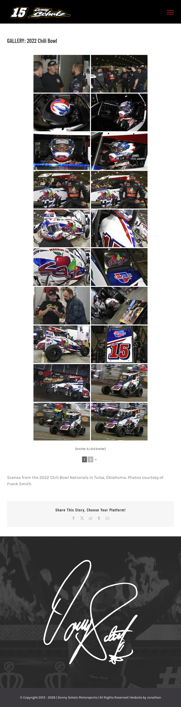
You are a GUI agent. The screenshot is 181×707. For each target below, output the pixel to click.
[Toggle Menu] (170, 12)
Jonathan (154, 697)
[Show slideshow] (90, 449)
